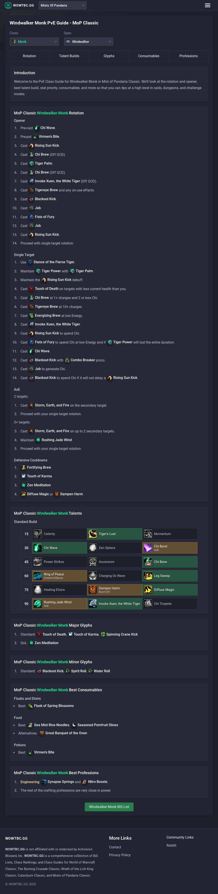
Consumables (148, 56)
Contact (115, 847)
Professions (188, 56)
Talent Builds (69, 56)
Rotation (29, 56)
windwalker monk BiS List (109, 813)
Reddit (171, 845)
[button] (44, 128)
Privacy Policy (120, 855)
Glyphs (109, 56)
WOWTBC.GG (19, 5)
